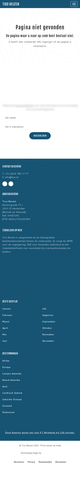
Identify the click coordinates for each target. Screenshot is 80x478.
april (5, 328)
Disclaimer (60, 461)
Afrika (5, 360)
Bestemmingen (10, 353)
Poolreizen (8, 412)
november (48, 334)
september (48, 321)
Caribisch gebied (12, 392)
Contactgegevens (11, 166)
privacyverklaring (24, 105)
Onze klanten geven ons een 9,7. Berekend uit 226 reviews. (40, 432)
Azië (4, 386)
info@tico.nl (11, 177)
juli (44, 308)
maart (6, 321)
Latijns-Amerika (11, 373)
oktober (47, 328)
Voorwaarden (45, 461)
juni (4, 340)
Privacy (31, 461)
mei (4, 334)
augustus (47, 315)
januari (6, 308)
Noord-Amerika (11, 380)
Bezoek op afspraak (14, 212)
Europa (6, 367)
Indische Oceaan (12, 399)
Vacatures (19, 461)
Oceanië (7, 405)
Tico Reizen (10, 4)
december (48, 340)
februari (7, 315)
